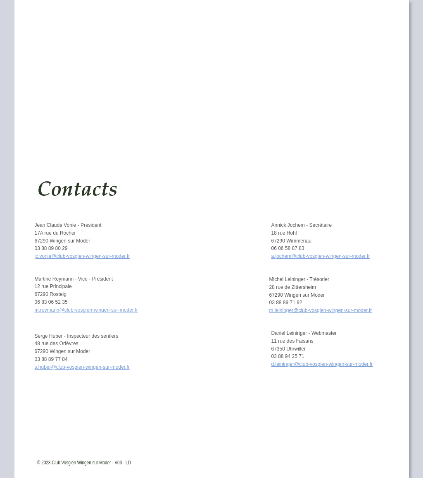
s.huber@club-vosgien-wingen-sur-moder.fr (82, 367)
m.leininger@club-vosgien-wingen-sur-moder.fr (320, 310)
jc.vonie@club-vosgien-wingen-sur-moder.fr (82, 256)
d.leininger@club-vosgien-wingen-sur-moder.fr (322, 364)
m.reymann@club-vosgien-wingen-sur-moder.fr (86, 310)
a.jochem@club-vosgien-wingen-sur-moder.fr (320, 256)
